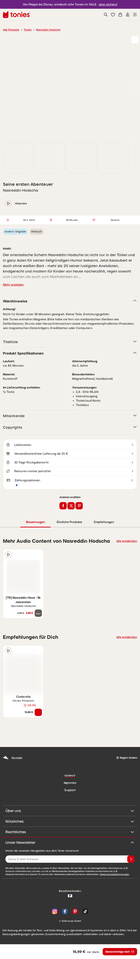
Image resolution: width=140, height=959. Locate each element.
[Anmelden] (131, 860)
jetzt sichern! (106, 4)
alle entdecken (127, 541)
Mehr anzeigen (12, 284)
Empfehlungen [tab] (104, 523)
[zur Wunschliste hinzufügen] (135, 39)
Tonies (26, 29)
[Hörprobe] (8, 555)
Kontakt (12, 759)
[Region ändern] (126, 758)
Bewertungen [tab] (35, 523)
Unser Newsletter (70, 843)
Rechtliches (70, 833)
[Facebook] (65, 912)
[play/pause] (8, 203)
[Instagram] (54, 912)
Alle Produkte (10, 29)
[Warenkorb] (120, 14)
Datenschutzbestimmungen (73, 875)
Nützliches (70, 822)
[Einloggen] (127, 14)
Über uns (70, 811)
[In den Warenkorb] (38, 713)
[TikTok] (84, 912)
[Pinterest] (75, 912)
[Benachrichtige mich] (119, 951)
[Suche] (106, 14)
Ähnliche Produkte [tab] (69, 523)
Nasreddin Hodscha (45, 29)
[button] (113, 14)
